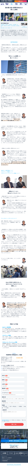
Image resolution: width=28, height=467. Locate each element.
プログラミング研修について (7, 171)
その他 (7, 407)
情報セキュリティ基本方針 (7, 457)
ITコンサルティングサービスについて (9, 218)
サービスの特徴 (26, 4)
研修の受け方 (21, 4)
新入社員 (5, 406)
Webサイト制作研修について (7, 170)
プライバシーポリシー (6, 459)
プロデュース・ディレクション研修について (10, 173)
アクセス (11, 453)
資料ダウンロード (24, 454)
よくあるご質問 (17, 453)
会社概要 (4, 453)
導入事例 (11, 4)
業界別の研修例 (7, 4)
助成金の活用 (16, 4)
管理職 (20, 406)
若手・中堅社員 (13, 406)
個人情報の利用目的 (5, 420)
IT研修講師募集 (5, 460)
